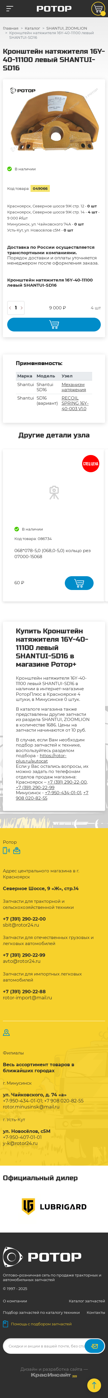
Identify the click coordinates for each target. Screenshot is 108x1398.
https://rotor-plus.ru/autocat (41, 758)
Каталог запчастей (87, 1301)
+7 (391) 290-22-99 (35, 787)
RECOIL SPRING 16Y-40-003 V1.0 (75, 403)
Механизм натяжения (74, 387)
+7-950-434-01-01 (63, 792)
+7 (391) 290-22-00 (67, 782)
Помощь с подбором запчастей (37, 1323)
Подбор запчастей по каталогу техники (41, 1312)
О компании (15, 1301)
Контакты (96, 1312)
